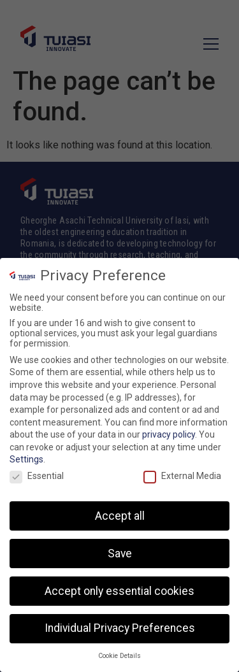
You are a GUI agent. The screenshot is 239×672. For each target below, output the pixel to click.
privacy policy (168, 438)
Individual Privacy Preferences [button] (120, 632)
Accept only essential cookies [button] (119, 594)
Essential (37, 479)
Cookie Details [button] (119, 659)
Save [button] (120, 556)
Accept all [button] (120, 519)
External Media (182, 479)
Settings (26, 463)
